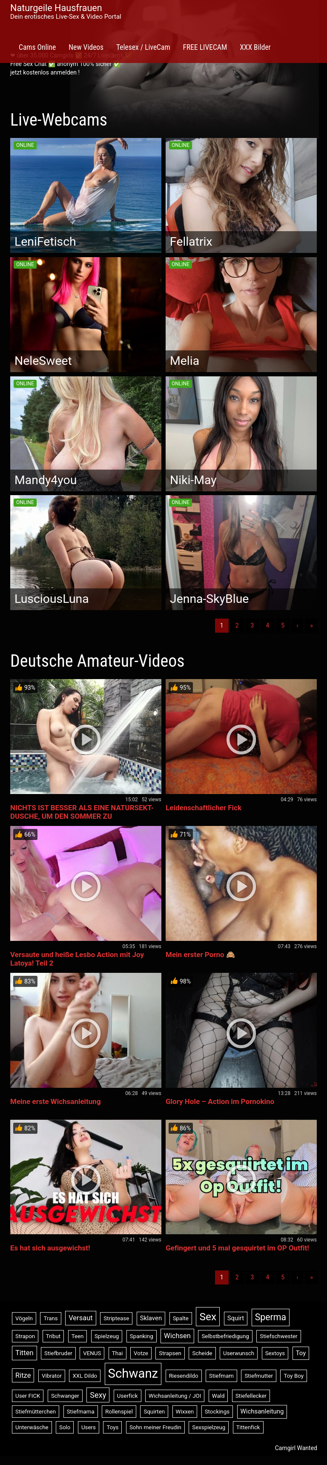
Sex (207, 1316)
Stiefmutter (258, 1376)
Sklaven (151, 1318)
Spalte (181, 1318)
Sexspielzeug (208, 1427)
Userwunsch (238, 1353)
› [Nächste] (297, 625)
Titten (24, 1353)
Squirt (235, 1318)
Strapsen (170, 1353)
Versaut (81, 1318)
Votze (141, 1353)
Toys (112, 1427)
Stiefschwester (278, 1336)
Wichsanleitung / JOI (175, 1396)
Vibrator (52, 1376)
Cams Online (37, 47)
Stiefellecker (251, 1396)
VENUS (92, 1353)
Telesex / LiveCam (143, 47)
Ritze (23, 1375)
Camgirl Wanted (296, 1448)
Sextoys (275, 1353)
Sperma (270, 1317)
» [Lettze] (311, 625)
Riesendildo (183, 1376)
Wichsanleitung (262, 1411)
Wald (218, 1396)
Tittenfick (248, 1427)
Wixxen (185, 1411)
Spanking (141, 1336)
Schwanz (133, 1373)
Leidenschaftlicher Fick (203, 807)
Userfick (127, 1396)
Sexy (98, 1394)
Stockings (217, 1411)
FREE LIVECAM (205, 47)
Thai (117, 1353)
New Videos (86, 47)
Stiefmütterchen (35, 1411)
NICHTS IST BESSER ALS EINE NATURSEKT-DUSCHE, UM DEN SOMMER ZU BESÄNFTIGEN (82, 816)
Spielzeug (107, 1336)
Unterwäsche (32, 1427)
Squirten (154, 1411)
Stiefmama (81, 1411)
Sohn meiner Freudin (155, 1427)
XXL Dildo (84, 1376)
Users (88, 1427)
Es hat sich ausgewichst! (50, 1248)
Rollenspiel (119, 1411)
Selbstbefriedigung (225, 1336)
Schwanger (65, 1396)
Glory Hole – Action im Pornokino (220, 1101)
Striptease (116, 1318)
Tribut (53, 1336)
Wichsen (177, 1336)
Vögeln (24, 1318)
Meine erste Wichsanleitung (55, 1101)
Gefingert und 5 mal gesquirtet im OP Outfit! (237, 1248)
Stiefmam (221, 1376)
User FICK (27, 1396)
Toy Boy (294, 1376)
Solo (64, 1427)
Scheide (202, 1353)
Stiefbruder (58, 1353)
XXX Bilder (255, 47)
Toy (301, 1353)
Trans (50, 1318)
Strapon (25, 1336)
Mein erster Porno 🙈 (200, 954)
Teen (78, 1336)
